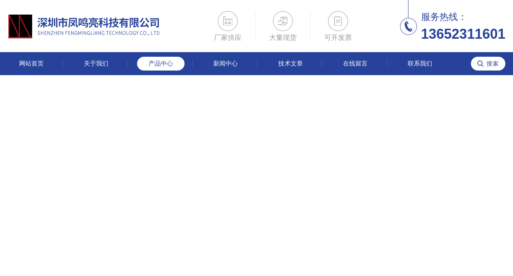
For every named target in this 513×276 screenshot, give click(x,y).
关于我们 (96, 63)
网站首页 (31, 63)
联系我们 (420, 63)
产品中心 (161, 63)
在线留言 (355, 63)
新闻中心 (225, 63)
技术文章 (290, 63)
